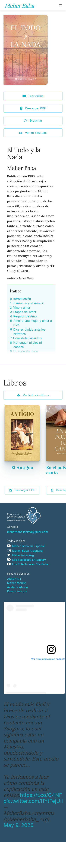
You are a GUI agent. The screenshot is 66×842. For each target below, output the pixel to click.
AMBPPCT (14, 579)
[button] (60, 5)
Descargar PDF (22, 490)
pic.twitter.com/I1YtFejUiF (34, 801)
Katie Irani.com (17, 591)
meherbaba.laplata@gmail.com (27, 532)
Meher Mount (16, 583)
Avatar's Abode (17, 587)
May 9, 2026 (18, 825)
